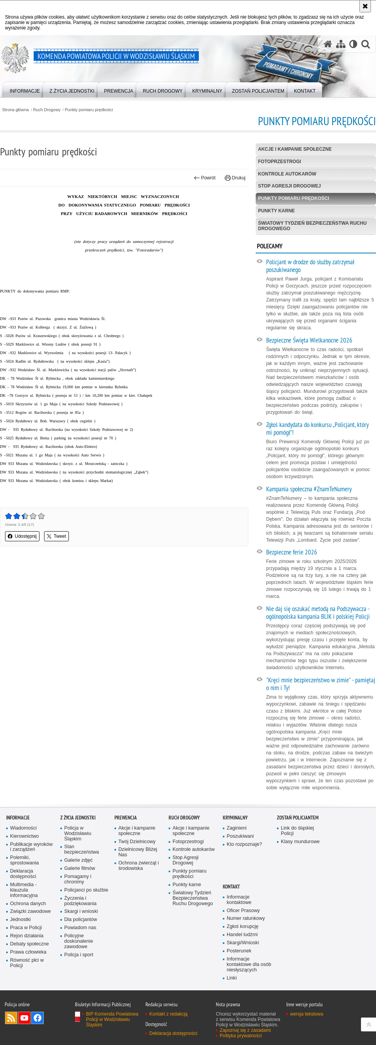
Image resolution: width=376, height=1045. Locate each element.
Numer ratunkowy (246, 918)
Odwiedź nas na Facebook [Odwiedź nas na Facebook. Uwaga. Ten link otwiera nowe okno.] (37, 1018)
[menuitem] (25, 89)
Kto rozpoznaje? (244, 844)
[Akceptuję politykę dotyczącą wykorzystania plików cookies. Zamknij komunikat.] (365, 6)
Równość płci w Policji (27, 963)
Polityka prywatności (241, 1035)
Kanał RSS (11, 1018)
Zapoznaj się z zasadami (245, 1030)
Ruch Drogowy (47, 110)
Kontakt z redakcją (168, 1014)
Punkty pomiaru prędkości (89, 110)
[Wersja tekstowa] (353, 44)
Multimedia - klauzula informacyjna (24, 890)
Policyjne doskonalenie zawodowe (78, 941)
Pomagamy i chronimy (77, 879)
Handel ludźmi (242, 934)
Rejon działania (26, 935)
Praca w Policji (26, 927)
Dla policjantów (80, 919)
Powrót (204, 178)
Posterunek (239, 951)
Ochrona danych (28, 903)
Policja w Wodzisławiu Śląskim (77, 834)
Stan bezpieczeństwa (81, 849)
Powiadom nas (80, 927)
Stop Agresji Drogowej (289, 186)
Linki (232, 978)
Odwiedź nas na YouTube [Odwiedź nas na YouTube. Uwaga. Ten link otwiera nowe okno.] (24, 1018)
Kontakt (231, 886)
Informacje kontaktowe (239, 900)
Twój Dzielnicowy (137, 841)
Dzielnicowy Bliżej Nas (137, 852)
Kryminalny (235, 817)
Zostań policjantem (298, 817)
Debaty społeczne (29, 944)
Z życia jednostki (78, 817)
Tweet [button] (56, 536)
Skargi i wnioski (81, 911)
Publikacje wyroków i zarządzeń (31, 847)
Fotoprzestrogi (279, 161)
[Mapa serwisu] (340, 44)
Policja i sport (78, 954)
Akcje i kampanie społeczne (295, 149)
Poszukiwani (240, 836)
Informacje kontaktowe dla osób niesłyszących (249, 965)
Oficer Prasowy (243, 910)
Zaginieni (236, 828)
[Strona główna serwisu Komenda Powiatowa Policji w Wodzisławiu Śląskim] (328, 44)
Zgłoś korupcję (242, 926)
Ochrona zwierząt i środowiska (138, 866)
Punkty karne (276, 210)
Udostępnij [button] (22, 536)
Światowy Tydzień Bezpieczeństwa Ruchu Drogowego (312, 225)
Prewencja (126, 817)
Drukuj (235, 178)
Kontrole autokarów (287, 174)
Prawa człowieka (28, 952)
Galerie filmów (79, 868)
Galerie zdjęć (78, 860)
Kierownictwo (24, 836)
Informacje (18, 817)
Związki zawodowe (30, 911)
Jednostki (20, 919)
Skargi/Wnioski (243, 942)
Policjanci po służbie (86, 890)
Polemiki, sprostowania (24, 860)
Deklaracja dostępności (23, 874)
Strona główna (15, 110)
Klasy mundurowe (300, 841)
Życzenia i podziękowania (80, 901)
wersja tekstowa (306, 1014)
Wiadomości (23, 828)
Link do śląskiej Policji (297, 831)
